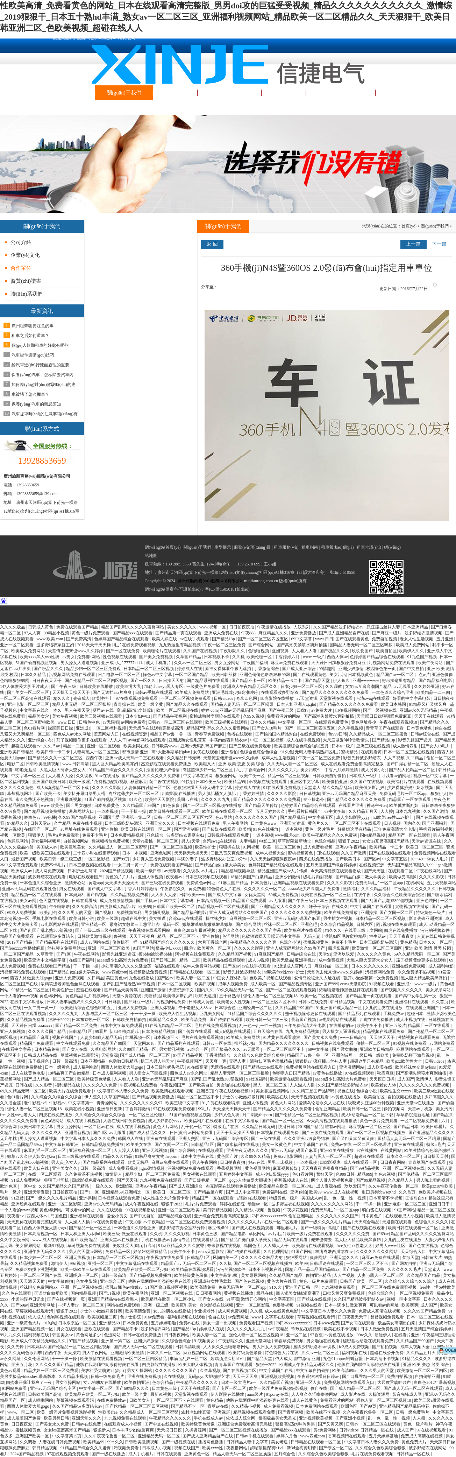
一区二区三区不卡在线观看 (356, 823)
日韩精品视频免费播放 (102, 1144)
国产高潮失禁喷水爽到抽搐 (302, 644)
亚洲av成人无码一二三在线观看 (135, 757)
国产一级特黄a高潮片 (320, 1227)
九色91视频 (385, 1174)
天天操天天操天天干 (71, 692)
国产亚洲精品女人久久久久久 (279, 906)
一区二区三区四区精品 (146, 1358)
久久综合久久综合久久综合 (57, 1096)
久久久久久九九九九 (246, 1328)
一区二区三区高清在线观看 (25, 698)
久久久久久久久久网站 (332, 1204)
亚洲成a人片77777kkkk (122, 662)
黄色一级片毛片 (320, 829)
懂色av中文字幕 (158, 674)
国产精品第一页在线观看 (178, 633)
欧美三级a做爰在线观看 (125, 1233)
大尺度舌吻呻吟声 (394, 1382)
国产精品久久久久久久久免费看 (349, 704)
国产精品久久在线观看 (187, 704)
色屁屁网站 (18, 841)
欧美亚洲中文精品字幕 (45, 960)
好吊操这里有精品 (399, 680)
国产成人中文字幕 (104, 888)
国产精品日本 (406, 1126)
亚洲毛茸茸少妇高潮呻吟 (235, 692)
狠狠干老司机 (57, 1180)
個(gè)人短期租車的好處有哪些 (40, 345)
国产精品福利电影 (436, 680)
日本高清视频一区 (214, 900)
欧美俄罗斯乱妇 (370, 787)
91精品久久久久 (417, 1358)
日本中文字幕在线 (197, 1156)
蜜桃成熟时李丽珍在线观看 (215, 716)
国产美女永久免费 (321, 1037)
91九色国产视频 (422, 656)
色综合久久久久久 (432, 1221)
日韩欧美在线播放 (96, 686)
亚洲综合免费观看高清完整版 (222, 1215)
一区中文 (28, 1186)
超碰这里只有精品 (367, 1061)
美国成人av (47, 847)
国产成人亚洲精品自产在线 (344, 633)
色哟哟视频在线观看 (66, 1317)
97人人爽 (33, 633)
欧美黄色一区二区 (214, 948)
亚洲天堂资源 (292, 823)
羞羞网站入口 (107, 734)
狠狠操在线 (230, 847)
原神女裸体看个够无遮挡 (228, 668)
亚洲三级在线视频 (373, 746)
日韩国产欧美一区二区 (174, 906)
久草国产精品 (189, 656)
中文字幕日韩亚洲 (62, 1144)
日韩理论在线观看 (327, 1263)
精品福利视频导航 (238, 870)
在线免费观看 (313, 734)
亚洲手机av (305, 960)
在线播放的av (342, 1025)
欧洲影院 (125, 1186)
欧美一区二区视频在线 (177, 710)
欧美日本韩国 (394, 704)
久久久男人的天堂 (75, 912)
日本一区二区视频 (175, 983)
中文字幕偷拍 (61, 1281)
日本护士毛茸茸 (82, 870)
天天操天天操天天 (191, 853)
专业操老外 (314, 799)
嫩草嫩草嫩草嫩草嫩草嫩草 (208, 924)
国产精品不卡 (126, 1328)
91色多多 (172, 805)
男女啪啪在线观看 (233, 1085)
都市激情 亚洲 (135, 751)
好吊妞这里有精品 (354, 829)
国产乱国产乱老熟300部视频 (387, 900)
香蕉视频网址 (230, 1168)
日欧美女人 (140, 1400)
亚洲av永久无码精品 (419, 710)
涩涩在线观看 (168, 966)
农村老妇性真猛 (196, 1412)
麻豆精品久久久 (273, 633)
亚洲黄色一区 (197, 1453)
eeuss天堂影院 (353, 983)
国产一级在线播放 (109, 1453)
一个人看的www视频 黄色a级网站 (31, 995)
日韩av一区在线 (217, 1043)
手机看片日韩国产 (305, 811)
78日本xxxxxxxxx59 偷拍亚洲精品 (282, 1215)
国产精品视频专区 (296, 983)
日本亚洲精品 (416, 627)
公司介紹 (20, 242)
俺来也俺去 (322, 1239)
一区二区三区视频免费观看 (186, 698)
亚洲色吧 (309, 924)
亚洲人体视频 (151, 876)
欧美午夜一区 (253, 775)
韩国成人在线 (131, 1138)
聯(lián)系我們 (26, 294)
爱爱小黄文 (117, 1215)
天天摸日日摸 (170, 1430)
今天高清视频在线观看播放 (336, 870)
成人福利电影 (441, 966)
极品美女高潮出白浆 (397, 1323)
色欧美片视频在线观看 (270, 978)
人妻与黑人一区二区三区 (96, 751)
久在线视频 (175, 1376)
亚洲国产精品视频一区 (32, 1328)
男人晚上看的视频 (433, 1180)
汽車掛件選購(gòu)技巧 (33, 355)
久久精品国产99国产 (141, 805)
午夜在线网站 (429, 870)
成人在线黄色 (305, 1400)
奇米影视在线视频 (224, 1245)
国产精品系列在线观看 (208, 680)
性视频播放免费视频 (111, 841)
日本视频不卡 (217, 656)
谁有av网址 (336, 1126)
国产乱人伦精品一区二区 (412, 769)
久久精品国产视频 (235, 954)
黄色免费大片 (414, 1442)
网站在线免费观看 (124, 1305)
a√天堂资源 (307, 698)
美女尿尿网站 (439, 989)
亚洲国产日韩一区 (302, 1287)
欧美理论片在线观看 (162, 650)
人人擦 (386, 811)
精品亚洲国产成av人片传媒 (282, 870)
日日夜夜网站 (393, 1162)
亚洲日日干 (440, 1204)
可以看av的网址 (396, 775)
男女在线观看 (72, 888)
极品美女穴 (39, 716)
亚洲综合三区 (113, 1281)
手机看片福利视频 (436, 829)
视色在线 (345, 1091)
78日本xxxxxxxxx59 (293, 1323)
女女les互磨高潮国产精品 (368, 686)
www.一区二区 (21, 1412)
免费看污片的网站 (284, 716)
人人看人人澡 (61, 775)
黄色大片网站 (284, 1102)
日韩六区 (365, 924)
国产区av (372, 859)
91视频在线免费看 (410, 1043)
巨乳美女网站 (212, 1013)
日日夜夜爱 (22, 1424)
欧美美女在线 (139, 1144)
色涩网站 (231, 936)
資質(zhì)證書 (25, 281)
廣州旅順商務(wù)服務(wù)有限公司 (210, 580)
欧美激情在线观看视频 (291, 1079)
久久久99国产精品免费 (425, 1311)
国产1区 (64, 954)
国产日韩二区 (164, 960)
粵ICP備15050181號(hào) (227, 589)
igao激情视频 (153, 1168)
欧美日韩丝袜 (225, 674)
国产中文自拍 (412, 668)
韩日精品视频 (343, 1001)
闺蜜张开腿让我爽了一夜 (29, 1382)
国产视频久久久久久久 (401, 989)
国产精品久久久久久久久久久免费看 (336, 692)
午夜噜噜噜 (59, 906)
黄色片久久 (318, 823)
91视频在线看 (382, 983)
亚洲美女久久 (65, 1168)
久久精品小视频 (250, 1210)
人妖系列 (302, 627)
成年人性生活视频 (279, 757)
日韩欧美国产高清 (45, 1394)
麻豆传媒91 (219, 1227)
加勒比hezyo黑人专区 (164, 686)
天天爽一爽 (216, 1061)
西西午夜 (95, 757)
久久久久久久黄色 (17, 787)
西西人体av (337, 656)
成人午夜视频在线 (142, 1204)
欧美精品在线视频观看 (224, 960)
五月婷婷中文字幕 (236, 1174)
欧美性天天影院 (160, 799)
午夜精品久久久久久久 (415, 888)
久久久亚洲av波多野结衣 (307, 1138)
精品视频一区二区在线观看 (37, 894)
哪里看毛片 (288, 1227)
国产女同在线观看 (358, 1323)
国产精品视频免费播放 (45, 811)
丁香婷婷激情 (252, 793)
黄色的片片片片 (120, 876)
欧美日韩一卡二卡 (53, 751)
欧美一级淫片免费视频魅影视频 (99, 781)
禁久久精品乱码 (337, 787)
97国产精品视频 (188, 1055)
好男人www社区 (390, 1245)
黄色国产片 (228, 1156)
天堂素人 (312, 787)
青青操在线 (125, 704)
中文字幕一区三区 (295, 722)
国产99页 (121, 859)
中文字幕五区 (321, 817)
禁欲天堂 (325, 1174)
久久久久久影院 (107, 787)
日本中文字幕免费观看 (121, 1025)
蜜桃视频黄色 (301, 853)
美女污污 (337, 674)
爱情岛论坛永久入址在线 (317, 978)
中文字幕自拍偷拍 (313, 1370)
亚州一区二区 (101, 1263)
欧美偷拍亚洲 (335, 781)
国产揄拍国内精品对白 (276, 734)
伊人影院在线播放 (228, 1394)
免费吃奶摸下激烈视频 (413, 1055)
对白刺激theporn (257, 1114)
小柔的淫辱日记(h (28, 1299)
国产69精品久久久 (132, 1388)
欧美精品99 (234, 781)
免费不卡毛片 (95, 835)
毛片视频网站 (97, 995)
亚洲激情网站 (352, 1067)
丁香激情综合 (267, 668)
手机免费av (394, 1013)
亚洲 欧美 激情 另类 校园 (428, 948)
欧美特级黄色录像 (94, 1079)
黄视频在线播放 (239, 1293)
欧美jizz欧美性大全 (404, 1061)
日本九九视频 (408, 811)
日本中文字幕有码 (177, 900)
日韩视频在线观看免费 (228, 835)
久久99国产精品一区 (138, 1049)
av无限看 (110, 722)
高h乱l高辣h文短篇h (135, 710)
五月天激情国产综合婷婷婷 (331, 865)
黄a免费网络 (325, 1430)
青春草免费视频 (210, 734)
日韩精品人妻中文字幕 (247, 1442)
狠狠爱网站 (226, 775)
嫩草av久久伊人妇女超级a (31, 1156)
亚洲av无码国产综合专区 (225, 1138)
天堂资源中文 (182, 989)
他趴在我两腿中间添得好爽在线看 (160, 1281)
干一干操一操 (134, 811)
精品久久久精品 (118, 1156)
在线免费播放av (112, 1400)
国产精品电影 (234, 1233)
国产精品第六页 (208, 1192)
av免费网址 (239, 1317)
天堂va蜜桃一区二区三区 (155, 841)
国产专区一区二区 (229, 1388)
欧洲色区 (9, 1186)
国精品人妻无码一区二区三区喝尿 (362, 644)
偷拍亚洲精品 (328, 1108)
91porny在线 (278, 1394)
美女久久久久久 (182, 627)
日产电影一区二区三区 (119, 674)
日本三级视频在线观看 (90, 865)
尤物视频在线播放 (412, 906)
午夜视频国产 (190, 1061)
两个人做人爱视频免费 (332, 1180)
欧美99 (144, 906)
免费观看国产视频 (256, 1323)
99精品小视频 (57, 633)
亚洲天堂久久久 (160, 823)
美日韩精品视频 (218, 1210)
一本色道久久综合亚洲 (393, 692)
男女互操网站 (227, 662)
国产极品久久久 (335, 650)
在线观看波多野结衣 (280, 692)
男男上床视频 (281, 1162)
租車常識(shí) (369, 547)
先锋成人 (81, 698)
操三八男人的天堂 (158, 1061)
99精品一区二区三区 (30, 989)
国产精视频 (97, 894)
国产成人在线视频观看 (253, 1227)
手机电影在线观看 (49, 918)
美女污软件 (311, 769)
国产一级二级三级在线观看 (101, 930)
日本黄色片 (261, 882)
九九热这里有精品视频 (180, 644)
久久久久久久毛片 (245, 1221)
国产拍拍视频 (385, 1346)
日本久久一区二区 (436, 942)
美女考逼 (280, 1442)
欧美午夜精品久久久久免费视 (330, 835)
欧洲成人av (22, 870)
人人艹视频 (394, 757)
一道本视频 (108, 811)
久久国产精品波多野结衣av (338, 627)
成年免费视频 (332, 960)
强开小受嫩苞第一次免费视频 (371, 978)
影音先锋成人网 (407, 1394)
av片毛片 (210, 870)
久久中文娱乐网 (15, 1239)
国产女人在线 (75, 1049)
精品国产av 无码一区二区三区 (189, 1263)
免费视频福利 (129, 912)
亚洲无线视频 (155, 1150)
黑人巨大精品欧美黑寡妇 (115, 763)
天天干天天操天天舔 (235, 1132)
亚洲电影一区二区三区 (28, 704)
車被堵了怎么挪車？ (30, 394)
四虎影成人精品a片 (118, 906)
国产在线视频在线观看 (390, 853)
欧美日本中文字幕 (37, 1126)
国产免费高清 (79, 638)
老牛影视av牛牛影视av (45, 1102)
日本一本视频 (135, 853)
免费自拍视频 (385, 638)
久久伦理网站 (276, 1251)
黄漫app (95, 882)
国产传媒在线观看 (219, 829)
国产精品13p (224, 638)
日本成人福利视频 (110, 1073)
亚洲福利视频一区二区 (90, 1150)
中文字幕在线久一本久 (41, 710)
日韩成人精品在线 (41, 1055)
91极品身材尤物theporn (156, 1156)
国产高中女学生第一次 (415, 995)
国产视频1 (105, 912)
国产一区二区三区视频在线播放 (213, 805)
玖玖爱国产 (363, 650)
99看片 (101, 1031)
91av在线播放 (107, 775)
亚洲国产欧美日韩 (49, 781)
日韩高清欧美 (188, 1346)
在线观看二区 (401, 870)
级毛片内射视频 (318, 876)
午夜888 (249, 633)
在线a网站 (415, 882)
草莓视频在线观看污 (79, 1055)
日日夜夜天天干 (47, 680)
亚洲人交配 (189, 1138)
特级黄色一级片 (431, 912)
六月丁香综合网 (251, 769)
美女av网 (28, 900)
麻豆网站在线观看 (413, 1049)
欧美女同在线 (136, 746)
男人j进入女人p (65, 1162)
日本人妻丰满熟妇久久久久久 (74, 1001)
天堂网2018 (145, 1043)
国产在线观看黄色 (352, 638)
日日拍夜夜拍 (242, 627)
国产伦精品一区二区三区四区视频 (97, 680)
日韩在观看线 (85, 900)
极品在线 (265, 1293)
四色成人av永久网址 (72, 734)
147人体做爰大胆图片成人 (24, 686)
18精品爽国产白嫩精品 (251, 876)
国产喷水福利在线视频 (238, 1144)
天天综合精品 (367, 1221)
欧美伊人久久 (412, 650)
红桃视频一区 (138, 1037)
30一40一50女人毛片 (429, 859)
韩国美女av (63, 1334)
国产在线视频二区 (240, 1370)
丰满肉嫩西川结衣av (228, 740)
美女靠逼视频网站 (273, 1091)
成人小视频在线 (411, 1019)
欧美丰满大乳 (129, 686)
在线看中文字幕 (17, 1049)
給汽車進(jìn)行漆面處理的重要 (40, 365)
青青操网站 (108, 1102)
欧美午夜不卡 (370, 1025)
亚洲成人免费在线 (221, 633)
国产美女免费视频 (156, 656)
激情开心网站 (254, 1299)
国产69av (380, 1233)
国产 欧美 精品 (84, 1239)
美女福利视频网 (46, 841)
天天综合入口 (414, 1251)
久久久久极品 (13, 627)
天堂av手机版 (421, 1108)
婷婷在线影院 (233, 1204)
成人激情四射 (406, 746)
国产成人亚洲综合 (299, 668)
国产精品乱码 (293, 817)
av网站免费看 (133, 722)
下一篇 (439, 244)
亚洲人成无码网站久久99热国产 (239, 912)
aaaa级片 (255, 1394)
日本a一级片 (343, 746)
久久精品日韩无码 (184, 757)
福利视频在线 (37, 1334)
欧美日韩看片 (434, 1126)
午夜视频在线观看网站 (149, 930)
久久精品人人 (401, 1180)
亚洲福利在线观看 (412, 1001)
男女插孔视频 (157, 912)
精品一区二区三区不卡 (178, 936)
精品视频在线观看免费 (384, 1031)
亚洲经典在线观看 (28, 1204)
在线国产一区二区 (41, 829)
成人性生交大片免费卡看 (166, 1198)
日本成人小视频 (157, 1447)
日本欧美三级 (209, 781)
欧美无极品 (282, 960)
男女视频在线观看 (200, 1174)
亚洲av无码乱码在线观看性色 (29, 888)
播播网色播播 (211, 1442)
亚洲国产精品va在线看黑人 (113, 1299)
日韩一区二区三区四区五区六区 (184, 817)
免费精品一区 (118, 1251)
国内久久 (412, 823)
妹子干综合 (319, 906)
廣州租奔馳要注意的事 (33, 325)
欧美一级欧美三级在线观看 (45, 853)
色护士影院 (131, 1317)
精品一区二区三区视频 (289, 775)
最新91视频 (55, 1245)
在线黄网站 (391, 1150)
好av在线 (257, 1162)
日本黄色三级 (205, 1233)
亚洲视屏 (281, 650)
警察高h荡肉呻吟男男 (295, 1424)
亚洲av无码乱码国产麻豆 (243, 710)
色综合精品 (325, 841)
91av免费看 (154, 1317)
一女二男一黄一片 (131, 865)
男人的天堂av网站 (86, 1251)
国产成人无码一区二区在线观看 (143, 1346)
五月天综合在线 (268, 1031)
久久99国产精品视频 (77, 817)
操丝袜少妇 (217, 918)
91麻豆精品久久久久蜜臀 (181, 1245)
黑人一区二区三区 (270, 1085)
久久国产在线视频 (200, 650)
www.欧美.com (50, 638)
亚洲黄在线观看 (161, 1138)
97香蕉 (316, 1334)
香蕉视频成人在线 (291, 1180)
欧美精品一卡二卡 (285, 680)
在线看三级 (354, 930)
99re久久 (364, 1334)
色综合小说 (290, 942)
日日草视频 (309, 793)
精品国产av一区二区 (395, 674)
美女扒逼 (158, 918)
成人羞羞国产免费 (24, 1418)
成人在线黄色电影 (28, 1073)
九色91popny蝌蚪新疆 (343, 1358)
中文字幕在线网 (198, 775)
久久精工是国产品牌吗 (313, 1091)
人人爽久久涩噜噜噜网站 (226, 1346)
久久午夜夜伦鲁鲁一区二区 (394, 1186)
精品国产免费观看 (250, 900)
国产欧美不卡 (48, 793)
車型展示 (222, 547)
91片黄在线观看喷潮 (282, 1037)
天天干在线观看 (429, 716)
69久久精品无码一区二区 (417, 954)
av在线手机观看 (195, 638)
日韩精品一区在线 (377, 1430)
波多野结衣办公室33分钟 (224, 859)
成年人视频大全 (271, 853)
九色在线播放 (142, 978)
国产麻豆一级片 (387, 633)
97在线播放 (367, 1150)
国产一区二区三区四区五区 (263, 638)
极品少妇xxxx (169, 948)
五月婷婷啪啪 (164, 1323)
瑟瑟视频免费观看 (387, 1317)
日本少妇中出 (138, 716)
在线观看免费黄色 (332, 722)
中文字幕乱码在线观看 (137, 1263)
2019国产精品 (20, 942)
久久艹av (52, 746)
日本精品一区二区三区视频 (149, 668)
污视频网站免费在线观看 (392, 662)
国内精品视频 (373, 835)
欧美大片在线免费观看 (70, 1091)
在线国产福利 (82, 960)
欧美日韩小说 (82, 918)
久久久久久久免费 (100, 1085)
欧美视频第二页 (102, 1317)
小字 (447, 287)
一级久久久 (103, 1186)
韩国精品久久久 (164, 1019)
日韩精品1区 (81, 1031)
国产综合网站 (261, 644)
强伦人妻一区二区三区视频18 (271, 995)
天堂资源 (109, 1055)
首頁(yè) (408, 226)
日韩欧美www (164, 746)
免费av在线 (341, 1144)
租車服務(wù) (286, 547)
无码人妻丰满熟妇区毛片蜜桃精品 (327, 751)
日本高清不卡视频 (386, 1198)
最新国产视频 (24, 859)
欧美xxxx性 (213, 1447)
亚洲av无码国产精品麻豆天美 (349, 793)
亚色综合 (155, 835)
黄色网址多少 (364, 722)
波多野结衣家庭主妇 (55, 644)
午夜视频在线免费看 (139, 1085)
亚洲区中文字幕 (305, 781)
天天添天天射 (33, 1281)
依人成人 (36, 1317)
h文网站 (375, 930)
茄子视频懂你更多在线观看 (82, 740)
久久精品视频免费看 (19, 805)
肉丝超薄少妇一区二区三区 (208, 769)
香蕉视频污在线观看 (347, 1436)
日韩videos (224, 698)
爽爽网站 (319, 1257)
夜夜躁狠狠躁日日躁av (318, 1376)
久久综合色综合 (177, 1340)
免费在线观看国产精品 (77, 627)
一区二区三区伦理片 (148, 1114)
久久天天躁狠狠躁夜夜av (273, 859)
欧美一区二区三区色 (282, 847)
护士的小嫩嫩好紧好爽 (243, 1096)
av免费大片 (322, 710)
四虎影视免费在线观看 (93, 1180)
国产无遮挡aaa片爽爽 (113, 692)
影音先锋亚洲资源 (426, 918)
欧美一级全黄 (151, 704)
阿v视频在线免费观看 (267, 781)
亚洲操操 (369, 912)
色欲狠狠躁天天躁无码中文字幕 (203, 787)
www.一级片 (314, 656)
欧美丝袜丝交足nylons (416, 1067)
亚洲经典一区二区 (255, 1007)
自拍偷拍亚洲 (428, 1376)
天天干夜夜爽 (142, 936)
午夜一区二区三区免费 (225, 644)
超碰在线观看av (26, 746)
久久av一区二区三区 (193, 662)
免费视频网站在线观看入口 (311, 1067)
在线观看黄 (371, 751)
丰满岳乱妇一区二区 (189, 1358)
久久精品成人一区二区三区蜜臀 (379, 734)
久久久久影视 (432, 876)
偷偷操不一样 (125, 942)
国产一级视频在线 (380, 710)
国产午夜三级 (64, 686)
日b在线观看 (327, 853)
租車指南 (309, 547)
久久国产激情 (436, 811)
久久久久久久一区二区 (265, 888)
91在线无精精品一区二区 (168, 1025)
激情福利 (351, 888)
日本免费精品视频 (127, 835)
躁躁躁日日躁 (61, 728)
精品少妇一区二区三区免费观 (94, 668)
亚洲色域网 (161, 853)
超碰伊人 (383, 1334)
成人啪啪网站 (41, 1400)
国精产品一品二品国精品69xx (313, 1269)
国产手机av (147, 900)
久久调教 (334, 686)
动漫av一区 (258, 1204)
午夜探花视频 (296, 1210)
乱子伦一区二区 (196, 1126)
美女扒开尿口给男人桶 (84, 793)
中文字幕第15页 (67, 1436)
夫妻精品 (248, 841)
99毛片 (204, 1108)
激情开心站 (76, 882)
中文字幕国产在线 (311, 1144)
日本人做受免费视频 (379, 1328)
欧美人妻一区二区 (193, 978)
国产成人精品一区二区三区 (145, 1055)
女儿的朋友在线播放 (384, 1007)
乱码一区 (171, 924)
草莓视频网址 (20, 793)
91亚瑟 (17, 1198)
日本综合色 (226, 1007)
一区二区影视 (97, 859)
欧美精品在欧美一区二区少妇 (286, 1186)
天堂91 (325, 954)
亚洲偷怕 (229, 751)
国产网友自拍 (404, 1263)
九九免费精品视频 (303, 1031)
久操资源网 (380, 1394)
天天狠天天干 (383, 1037)
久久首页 (440, 1001)
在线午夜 (363, 894)
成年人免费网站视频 (202, 966)
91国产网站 (143, 948)
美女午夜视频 (65, 716)
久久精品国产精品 (286, 1275)
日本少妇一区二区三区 (301, 686)
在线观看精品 (206, 1239)
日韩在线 (24, 1085)
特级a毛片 (435, 1144)
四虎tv (303, 710)
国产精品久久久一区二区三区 (56, 757)
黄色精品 (408, 942)
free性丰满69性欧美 (438, 1287)
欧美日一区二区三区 (425, 847)
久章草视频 (210, 1370)
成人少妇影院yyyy (353, 817)
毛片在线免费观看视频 (135, 644)
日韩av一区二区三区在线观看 (175, 722)
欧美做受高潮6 (403, 876)
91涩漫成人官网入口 (293, 966)
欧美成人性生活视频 (178, 1013)
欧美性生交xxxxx (396, 1091)
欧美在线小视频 (80, 1108)
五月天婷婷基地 (384, 1436)
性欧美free (107, 1412)
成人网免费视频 (50, 870)
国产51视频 (110, 1293)
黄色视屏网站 (258, 1168)
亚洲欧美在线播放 (337, 1150)
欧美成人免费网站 (413, 644)
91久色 (286, 751)
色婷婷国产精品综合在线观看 (122, 638)
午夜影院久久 (233, 650)
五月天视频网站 (441, 882)
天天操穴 (72, 1352)
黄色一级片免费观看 (91, 633)
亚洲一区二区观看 (17, 644)
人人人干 (117, 740)
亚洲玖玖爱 (344, 954)
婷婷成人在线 (190, 668)
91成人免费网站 (26, 1180)
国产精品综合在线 (175, 1215)
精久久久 (62, 698)
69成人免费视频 (284, 894)
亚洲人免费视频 (70, 978)
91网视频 (252, 847)
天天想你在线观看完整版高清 (156, 728)
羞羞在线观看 (89, 989)
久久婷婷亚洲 (427, 686)
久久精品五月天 (363, 811)
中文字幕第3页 (225, 1275)
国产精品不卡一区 (248, 680)
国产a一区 (90, 1192)
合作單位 (20, 268)
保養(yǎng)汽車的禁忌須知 (36, 404)
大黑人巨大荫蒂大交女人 (63, 769)
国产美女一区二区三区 (28, 692)
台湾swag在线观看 (373, 698)
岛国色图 (59, 1215)
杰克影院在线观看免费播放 (166, 763)
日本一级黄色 (58, 1067)
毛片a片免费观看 (64, 835)
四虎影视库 (339, 948)
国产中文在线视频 (161, 1424)
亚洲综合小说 (41, 740)
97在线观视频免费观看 (137, 698)
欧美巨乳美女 (73, 847)
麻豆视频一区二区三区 (250, 918)
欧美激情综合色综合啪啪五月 (302, 746)
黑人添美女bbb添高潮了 (298, 1293)
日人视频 (393, 823)
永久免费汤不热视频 (34, 799)
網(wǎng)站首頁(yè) (163, 547)
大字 (437, 287)
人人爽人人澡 (164, 894)
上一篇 (413, 244)
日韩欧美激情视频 (43, 763)
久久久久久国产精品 (47, 1031)
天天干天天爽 (246, 1376)
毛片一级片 (11, 1192)
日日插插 (178, 1132)
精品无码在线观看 (291, 1239)
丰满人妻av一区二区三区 (81, 1305)
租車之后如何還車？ (30, 335)
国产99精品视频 (365, 1168)
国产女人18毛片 (267, 728)
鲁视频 (120, 936)
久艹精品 (415, 757)
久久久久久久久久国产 (256, 817)
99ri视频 (78, 1263)
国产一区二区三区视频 (171, 847)
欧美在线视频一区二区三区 (326, 894)
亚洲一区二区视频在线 (404, 1168)
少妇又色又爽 (227, 1114)
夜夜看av (174, 876)
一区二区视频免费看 (419, 1120)
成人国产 (405, 1079)
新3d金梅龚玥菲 (124, 1031)
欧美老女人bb (384, 1085)
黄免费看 (196, 888)
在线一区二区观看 (45, 1174)
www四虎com (288, 835)
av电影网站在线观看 (147, 740)
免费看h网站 (89, 656)
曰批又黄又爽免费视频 (232, 853)
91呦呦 (50, 1323)
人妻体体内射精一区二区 (147, 787)
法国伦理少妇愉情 (163, 769)
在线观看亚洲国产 (423, 1007)
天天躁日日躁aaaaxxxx (32, 1025)
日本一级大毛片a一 (239, 1382)
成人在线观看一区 (360, 1162)
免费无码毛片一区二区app (403, 793)
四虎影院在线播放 (277, 698)
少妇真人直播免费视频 (153, 859)
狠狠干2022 (349, 841)
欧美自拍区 (386, 650)
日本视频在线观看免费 (199, 823)
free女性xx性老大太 (18, 1114)
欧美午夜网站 (431, 662)
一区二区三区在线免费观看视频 (196, 1221)
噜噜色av (32, 817)
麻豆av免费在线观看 (290, 662)
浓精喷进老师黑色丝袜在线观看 (70, 983)
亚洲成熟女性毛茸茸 (188, 740)
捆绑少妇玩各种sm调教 (315, 1346)
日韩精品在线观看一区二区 (195, 972)
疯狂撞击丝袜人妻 (383, 627)
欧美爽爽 (409, 1305)
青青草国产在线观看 (385, 728)
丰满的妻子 (188, 859)
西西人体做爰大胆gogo (31, 978)
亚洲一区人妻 (309, 1382)
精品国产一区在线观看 (410, 799)
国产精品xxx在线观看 (133, 633)
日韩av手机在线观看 (154, 692)
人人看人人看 (305, 650)
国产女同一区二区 (396, 912)
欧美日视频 (205, 983)
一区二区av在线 (99, 1126)
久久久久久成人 (47, 1132)
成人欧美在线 (380, 1067)
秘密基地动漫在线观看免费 (368, 1340)
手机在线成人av (209, 1418)
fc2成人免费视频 (354, 1346)
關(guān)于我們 (435, 226)
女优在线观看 (206, 751)
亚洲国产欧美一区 (32, 1436)
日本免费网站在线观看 (317, 1406)
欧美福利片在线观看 (406, 781)
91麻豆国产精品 (234, 882)
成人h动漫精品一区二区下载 (63, 787)
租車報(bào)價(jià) (337, 547)
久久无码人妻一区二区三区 (293, 763)
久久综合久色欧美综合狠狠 (399, 894)
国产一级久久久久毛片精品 (51, 1198)
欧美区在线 (278, 1096)
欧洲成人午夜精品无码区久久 (250, 686)
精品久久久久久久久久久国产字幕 (250, 930)
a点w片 (423, 674)
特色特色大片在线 (224, 888)
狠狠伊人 (438, 793)
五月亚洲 (445, 638)
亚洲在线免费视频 (409, 966)
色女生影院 (87, 1281)
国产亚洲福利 (435, 823)
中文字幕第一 (81, 1102)
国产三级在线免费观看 (250, 746)
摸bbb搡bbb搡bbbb (155, 954)
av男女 (69, 656)
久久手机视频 (351, 728)
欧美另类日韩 (57, 1418)
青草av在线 (218, 1406)
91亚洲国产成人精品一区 (339, 1007)
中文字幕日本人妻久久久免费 (122, 1091)
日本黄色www (264, 823)
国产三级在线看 (266, 1138)
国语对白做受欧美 (51, 1293)
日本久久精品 (34, 674)
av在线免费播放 (108, 1221)
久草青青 (45, 954)
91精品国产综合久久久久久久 (116, 769)
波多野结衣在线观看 (47, 876)
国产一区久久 (143, 680)
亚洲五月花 (22, 1364)
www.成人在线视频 (341, 1192)
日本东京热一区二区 (91, 1019)
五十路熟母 (230, 995)
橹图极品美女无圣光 (277, 1418)
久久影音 (44, 1085)
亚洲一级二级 (156, 1305)
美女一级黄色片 (277, 1144)
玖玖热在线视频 (306, 1328)
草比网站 (257, 1233)
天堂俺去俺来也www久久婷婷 (76, 650)
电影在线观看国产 (86, 876)
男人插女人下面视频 (148, 1073)
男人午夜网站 (236, 823)
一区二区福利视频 (109, 728)
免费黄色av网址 (201, 882)
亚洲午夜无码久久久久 (247, 1150)
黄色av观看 (11, 1370)
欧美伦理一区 (260, 656)
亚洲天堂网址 (43, 1305)
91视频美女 (205, 1340)
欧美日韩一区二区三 (362, 1108)
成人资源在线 (329, 1186)
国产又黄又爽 (331, 1424)
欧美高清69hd (345, 1370)
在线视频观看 (440, 781)
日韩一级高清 (65, 1061)
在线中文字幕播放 (27, 1001)
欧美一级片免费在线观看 (310, 1233)
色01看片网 (35, 728)
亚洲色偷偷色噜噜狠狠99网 (265, 674)
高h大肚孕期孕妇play (171, 751)
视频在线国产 (65, 1037)
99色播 (49, 817)
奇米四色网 (247, 698)
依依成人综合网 (241, 1418)
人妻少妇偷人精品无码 (101, 1037)
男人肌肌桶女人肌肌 (217, 793)
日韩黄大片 (431, 1257)
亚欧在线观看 (97, 1328)
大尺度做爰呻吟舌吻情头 (346, 740)
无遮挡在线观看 (226, 1067)
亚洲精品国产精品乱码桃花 (404, 1406)
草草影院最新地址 (295, 841)
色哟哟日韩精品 (123, 1061)
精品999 (364, 1174)
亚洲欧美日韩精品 (17, 751)
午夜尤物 (133, 1221)
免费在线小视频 (87, 823)
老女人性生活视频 (417, 638)
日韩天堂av (41, 823)
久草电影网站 (104, 1049)
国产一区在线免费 (123, 650)
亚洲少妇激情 (352, 668)
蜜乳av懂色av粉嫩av (124, 1287)
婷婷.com (209, 710)
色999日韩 (337, 734)
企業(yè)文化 (25, 255)
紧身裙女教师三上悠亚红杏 (135, 924)
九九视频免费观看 (338, 1287)
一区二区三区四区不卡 (274, 1001)
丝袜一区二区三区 (281, 924)
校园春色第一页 (381, 668)
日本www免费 (326, 1323)
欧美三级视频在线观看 (101, 716)
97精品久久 (17, 823)
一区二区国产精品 (192, 674)
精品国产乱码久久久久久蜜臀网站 (133, 627)
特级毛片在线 (226, 1126)
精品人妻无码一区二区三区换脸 (82, 704)
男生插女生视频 (338, 918)
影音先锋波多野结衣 (362, 757)
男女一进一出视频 (220, 1323)
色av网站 (224, 817)
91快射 (187, 781)
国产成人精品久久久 (148, 1132)
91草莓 (233, 1299)
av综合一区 (198, 1049)
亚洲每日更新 (110, 1108)
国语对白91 (415, 1198)
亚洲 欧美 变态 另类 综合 (241, 763)
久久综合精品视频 (337, 924)
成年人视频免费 (233, 983)
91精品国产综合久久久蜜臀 (86, 1447)
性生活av (378, 936)
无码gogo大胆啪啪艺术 (209, 1376)
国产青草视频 (291, 1412)
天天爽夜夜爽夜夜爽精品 (324, 1168)
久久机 (238, 656)
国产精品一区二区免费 (76, 1025)
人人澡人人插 (303, 1085)
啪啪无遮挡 (26, 769)
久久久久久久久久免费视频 (296, 912)
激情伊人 (424, 1079)
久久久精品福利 (376, 888)
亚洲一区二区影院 (65, 1204)
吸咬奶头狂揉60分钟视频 (371, 1102)
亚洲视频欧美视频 (278, 1376)
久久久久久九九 (283, 769)
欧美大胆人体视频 (195, 1364)
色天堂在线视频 (54, 900)
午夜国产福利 (256, 662)
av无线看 (403, 686)
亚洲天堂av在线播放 (416, 1102)
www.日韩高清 (76, 763)
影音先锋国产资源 (415, 740)
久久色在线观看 (17, 1293)
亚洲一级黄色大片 (24, 1323)
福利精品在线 (68, 1085)
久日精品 (95, 978)
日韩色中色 (90, 722)
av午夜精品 (153, 1221)
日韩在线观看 (169, 1453)
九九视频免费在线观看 (161, 1180)
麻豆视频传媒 (286, 1168)
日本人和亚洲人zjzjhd (297, 704)
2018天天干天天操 (94, 644)
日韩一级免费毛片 (108, 1376)
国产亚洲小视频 (350, 1418)
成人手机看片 (159, 662)
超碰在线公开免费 (387, 1352)
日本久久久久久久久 (370, 966)
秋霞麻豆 (138, 781)
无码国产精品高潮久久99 (411, 865)
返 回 (212, 244)
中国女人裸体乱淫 (230, 978)
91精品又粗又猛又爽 (428, 704)
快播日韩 (287, 1126)
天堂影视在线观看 (336, 698)
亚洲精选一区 (94, 924)
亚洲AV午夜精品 (351, 847)
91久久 (276, 1287)
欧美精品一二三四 (433, 692)
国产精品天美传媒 (261, 805)
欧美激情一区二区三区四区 (377, 948)
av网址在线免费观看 (79, 829)
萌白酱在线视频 (164, 781)
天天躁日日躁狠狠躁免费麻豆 (339, 662)
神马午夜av (376, 805)
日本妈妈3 (75, 894)
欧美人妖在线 (165, 638)
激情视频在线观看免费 (419, 1037)
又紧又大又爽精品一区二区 (25, 734)
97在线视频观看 (360, 1073)
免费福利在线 (275, 1192)
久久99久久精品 (256, 1156)
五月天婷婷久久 (271, 811)
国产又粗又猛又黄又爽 (353, 1138)
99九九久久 (11, 1334)
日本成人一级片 (364, 775)
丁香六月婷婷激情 (342, 769)
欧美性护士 (103, 698)
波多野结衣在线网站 (428, 1447)
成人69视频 (259, 960)
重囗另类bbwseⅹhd (379, 1192)
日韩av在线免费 (313, 1001)
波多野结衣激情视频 (424, 633)
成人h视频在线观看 (233, 1031)
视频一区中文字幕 (430, 775)
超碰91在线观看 (369, 1156)
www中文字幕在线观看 (273, 1317)
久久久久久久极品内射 (262, 1257)
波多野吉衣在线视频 (290, 1204)
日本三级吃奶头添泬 (124, 823)
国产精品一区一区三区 (283, 1120)
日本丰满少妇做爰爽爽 (346, 1305)
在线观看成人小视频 (404, 1215)
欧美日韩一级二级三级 (61, 859)
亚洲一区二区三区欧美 (109, 948)
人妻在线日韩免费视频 (124, 1120)
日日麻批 (113, 1001)
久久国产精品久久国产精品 (64, 1186)
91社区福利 (257, 1079)
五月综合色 (285, 1453)
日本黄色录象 (420, 728)
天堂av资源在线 (427, 841)
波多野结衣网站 (156, 1328)
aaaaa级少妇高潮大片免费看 (314, 888)
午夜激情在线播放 (274, 627)
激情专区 (182, 1239)
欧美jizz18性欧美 (438, 1186)
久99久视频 (254, 716)
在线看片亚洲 (352, 805)
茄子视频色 (39, 1061)
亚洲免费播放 (304, 633)
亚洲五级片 (395, 1025)
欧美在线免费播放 (341, 912)
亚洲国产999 (326, 983)
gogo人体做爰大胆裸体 (250, 1180)
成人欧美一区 (263, 983)
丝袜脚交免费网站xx (66, 948)
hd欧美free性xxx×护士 (393, 817)
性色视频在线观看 (120, 656)
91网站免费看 (15, 1388)
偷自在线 (443, 728)
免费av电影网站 (288, 1156)
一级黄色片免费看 (203, 686)
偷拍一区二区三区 (373, 1043)
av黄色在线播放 (328, 1073)
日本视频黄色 (361, 674)
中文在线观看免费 (375, 1001)
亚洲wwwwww (366, 680)
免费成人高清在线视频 (379, 1311)
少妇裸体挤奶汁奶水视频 (410, 787)
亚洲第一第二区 (136, 817)
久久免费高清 (85, 906)
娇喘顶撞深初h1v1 (228, 1358)
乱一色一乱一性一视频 (260, 1025)
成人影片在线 (353, 1394)
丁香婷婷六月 (288, 656)
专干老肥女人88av (195, 1007)
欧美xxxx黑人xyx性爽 (40, 656)
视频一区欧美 (13, 835)
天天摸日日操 (382, 1079)
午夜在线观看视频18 (398, 722)
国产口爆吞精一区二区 (407, 763)
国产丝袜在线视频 (314, 1299)
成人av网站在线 (95, 942)
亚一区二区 (297, 1334)
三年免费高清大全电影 (395, 829)
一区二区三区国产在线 (41, 1275)
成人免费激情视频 (117, 900)
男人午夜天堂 (78, 710)
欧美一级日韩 (149, 870)
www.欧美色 (52, 805)
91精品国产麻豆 (35, 1037)
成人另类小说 (374, 769)
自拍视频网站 (348, 710)
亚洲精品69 (112, 1192)
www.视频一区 (213, 627)
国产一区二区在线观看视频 (291, 989)
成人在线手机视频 (303, 740)
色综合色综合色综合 (259, 751)
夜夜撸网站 (237, 1447)
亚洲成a (83, 728)
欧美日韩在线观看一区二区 (174, 811)
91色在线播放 (266, 829)
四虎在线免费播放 (316, 859)
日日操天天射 (172, 680)
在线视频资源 (135, 734)
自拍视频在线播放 (404, 1096)
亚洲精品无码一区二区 (159, 1436)
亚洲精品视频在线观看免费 (299, 882)
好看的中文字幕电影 (412, 698)
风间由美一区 (226, 1257)
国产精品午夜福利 (170, 716)
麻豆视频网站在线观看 (204, 1352)
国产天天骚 (375, 870)
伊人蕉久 (342, 680)
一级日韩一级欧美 (372, 1055)
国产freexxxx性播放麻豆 (22, 948)
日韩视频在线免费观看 (333, 1043)
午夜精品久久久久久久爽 (253, 942)
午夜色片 (442, 799)
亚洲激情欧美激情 (128, 1352)
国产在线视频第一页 (66, 1299)
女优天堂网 (255, 894)
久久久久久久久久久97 (141, 1102)
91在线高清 (198, 1067)
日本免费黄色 (107, 805)
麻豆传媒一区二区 (331, 966)
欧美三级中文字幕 (182, 1102)
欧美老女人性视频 (234, 1001)
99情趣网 (327, 668)
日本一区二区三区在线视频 (409, 751)
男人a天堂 (191, 841)
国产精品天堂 (318, 680)
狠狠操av (303, 1061)
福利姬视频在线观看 (187, 1317)
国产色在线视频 (423, 1245)
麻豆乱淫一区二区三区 (45, 1150)
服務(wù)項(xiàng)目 (252, 547)
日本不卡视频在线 (265, 1269)
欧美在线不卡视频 (341, 1328)
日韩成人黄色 (41, 627)
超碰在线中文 (134, 918)
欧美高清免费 (194, 1019)
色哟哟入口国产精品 (291, 1073)
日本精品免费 (47, 1049)
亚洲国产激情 (154, 989)
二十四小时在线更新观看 (96, 853)
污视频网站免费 (380, 972)
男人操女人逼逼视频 (79, 662)
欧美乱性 (48, 912)
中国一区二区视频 (267, 740)
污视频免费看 (127, 1447)
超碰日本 (416, 1013)
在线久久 (340, 906)
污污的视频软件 (435, 930)
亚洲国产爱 (109, 817)
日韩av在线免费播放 (142, 1334)
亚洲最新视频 (69, 799)
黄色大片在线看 (282, 1281)
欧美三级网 (108, 918)
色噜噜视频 (259, 650)
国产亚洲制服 (187, 829)
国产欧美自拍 (201, 1085)
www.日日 (324, 638)
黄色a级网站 (52, 1120)
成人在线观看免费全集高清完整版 (353, 763)
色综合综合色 (381, 1293)
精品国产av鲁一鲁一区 (171, 734)
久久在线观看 (110, 1210)
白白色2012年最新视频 (194, 930)
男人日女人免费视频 (271, 1346)
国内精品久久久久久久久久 (284, 1043)
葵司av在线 (103, 710)
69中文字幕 (302, 638)
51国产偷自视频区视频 (36, 662)
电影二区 (15, 763)
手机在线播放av (156, 1239)
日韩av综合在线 (426, 734)
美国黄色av (116, 978)
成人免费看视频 (318, 847)
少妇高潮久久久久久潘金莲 (126, 966)
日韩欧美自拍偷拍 (329, 775)
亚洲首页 (205, 1091)
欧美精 (244, 829)
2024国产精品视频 (117, 870)
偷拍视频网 (395, 1108)
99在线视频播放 (141, 1210)
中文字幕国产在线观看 (371, 906)
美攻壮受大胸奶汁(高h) (134, 1245)
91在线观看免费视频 (282, 787)
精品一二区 (74, 746)
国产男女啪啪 (79, 805)
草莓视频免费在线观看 (89, 1245)
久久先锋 (16, 1346)
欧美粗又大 (205, 763)
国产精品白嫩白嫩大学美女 (221, 865)
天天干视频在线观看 (310, 1096)
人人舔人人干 (276, 1245)
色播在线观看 (240, 734)
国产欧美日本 (348, 859)
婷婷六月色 (287, 1436)
